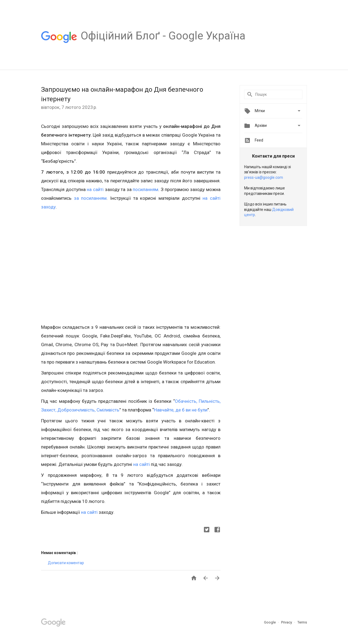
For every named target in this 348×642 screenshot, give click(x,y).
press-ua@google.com (263, 177)
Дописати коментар (66, 563)
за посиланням (90, 198)
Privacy (287, 622)
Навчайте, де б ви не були (180, 410)
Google (270, 622)
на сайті (95, 189)
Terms (302, 622)
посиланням (145, 189)
